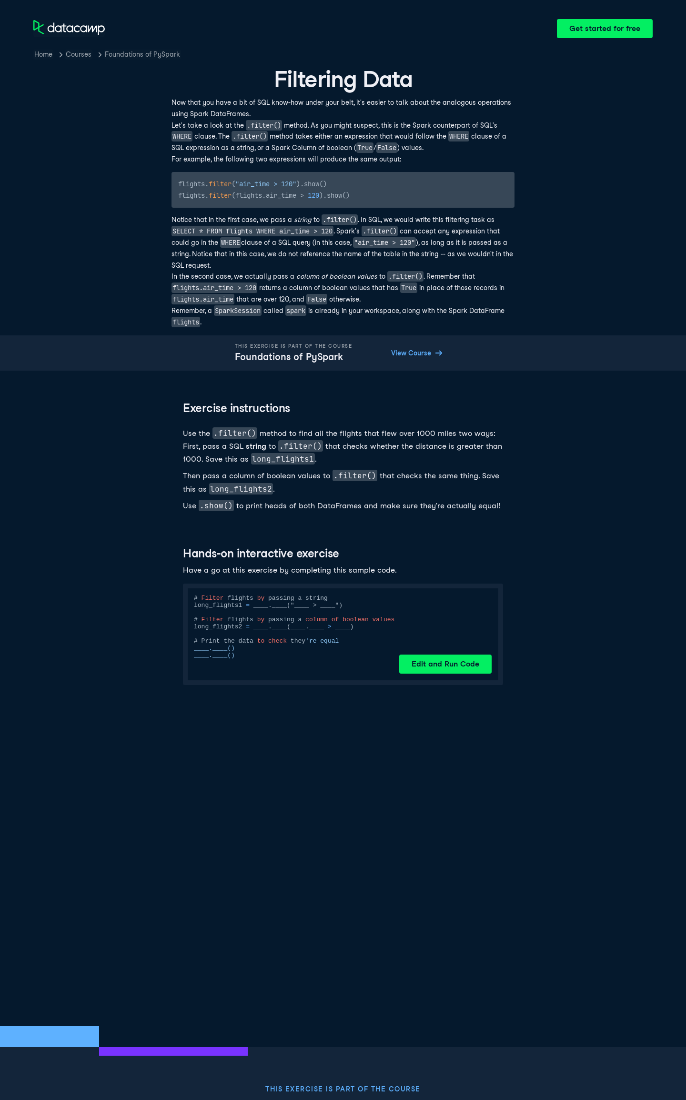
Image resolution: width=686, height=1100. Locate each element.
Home (43, 54)
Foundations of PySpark (142, 54)
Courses (78, 54)
